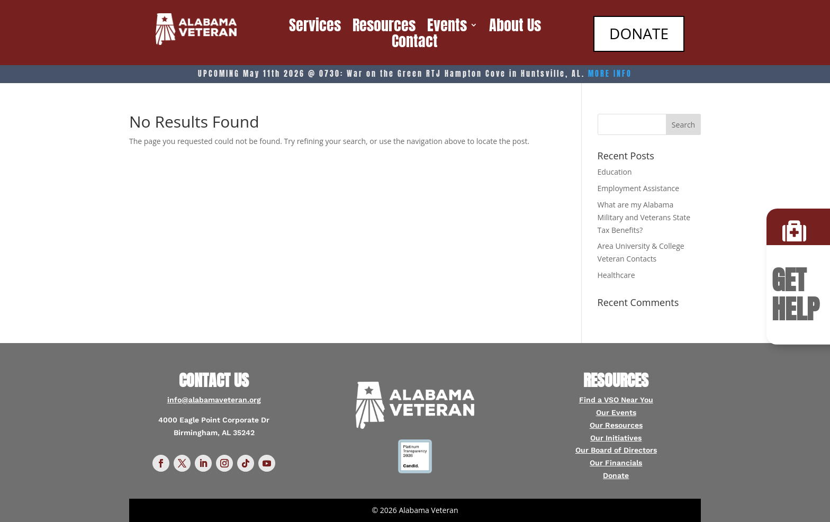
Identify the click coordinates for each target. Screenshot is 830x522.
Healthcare (616, 275)
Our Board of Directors (616, 450)
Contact (415, 43)
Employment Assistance (639, 188)
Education (615, 172)
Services (315, 27)
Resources (384, 27)
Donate (616, 475)
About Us (515, 27)
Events (447, 27)
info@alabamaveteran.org (214, 399)
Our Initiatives (616, 438)
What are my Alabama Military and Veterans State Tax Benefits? (644, 217)
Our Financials (616, 462)
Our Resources (616, 425)
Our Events (616, 412)
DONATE (638, 33)
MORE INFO (610, 73)
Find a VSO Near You (616, 399)
